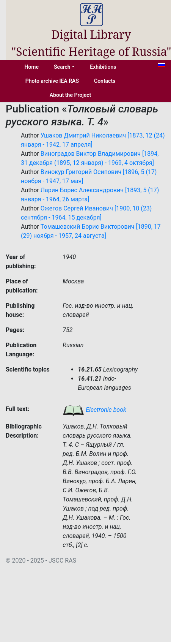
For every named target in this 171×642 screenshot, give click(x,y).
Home (32, 67)
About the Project (70, 95)
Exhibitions (103, 67)
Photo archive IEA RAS (52, 81)
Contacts (104, 81)
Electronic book (94, 409)
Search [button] (62, 67)
